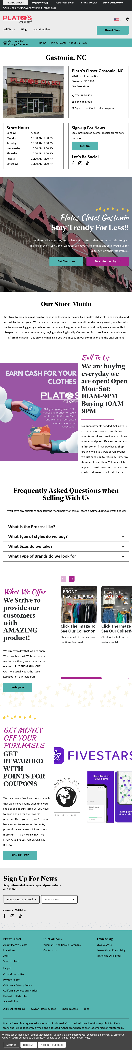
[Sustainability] (41, 30)
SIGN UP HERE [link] (20, 855)
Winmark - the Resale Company (62, 945)
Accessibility (10, 1001)
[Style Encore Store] (89, 2)
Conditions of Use (14, 974)
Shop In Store (11, 961)
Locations (9, 950)
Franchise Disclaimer (109, 955)
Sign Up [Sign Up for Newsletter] (85, 146)
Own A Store (112, 30)
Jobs (6, 955)
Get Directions (80, 86)
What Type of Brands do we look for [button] (42, 556)
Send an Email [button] (83, 101)
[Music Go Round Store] (114, 2)
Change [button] (12, 44)
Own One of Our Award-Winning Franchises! (29, 8)
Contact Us (50, 950)
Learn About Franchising (111, 950)
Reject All (28, 1045)
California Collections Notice (20, 990)
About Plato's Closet (15, 945)
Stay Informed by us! (108, 261)
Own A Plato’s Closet (43, 1009)
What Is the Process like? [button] (31, 527)
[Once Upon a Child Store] (40, 2)
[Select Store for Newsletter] (59, 899)
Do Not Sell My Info (15, 996)
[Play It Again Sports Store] (64, 2)
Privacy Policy (11, 980)
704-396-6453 (83, 95)
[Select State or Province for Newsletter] (21, 899)
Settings (11, 1045)
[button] (72, 579)
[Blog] (24, 30)
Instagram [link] (17, 687)
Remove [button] (23, 44)
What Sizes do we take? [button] (30, 546)
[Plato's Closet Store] (15, 2)
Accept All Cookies (52, 1045)
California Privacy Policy (17, 985)
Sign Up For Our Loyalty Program (94, 108)
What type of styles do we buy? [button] (38, 537)
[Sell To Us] (10, 30)
